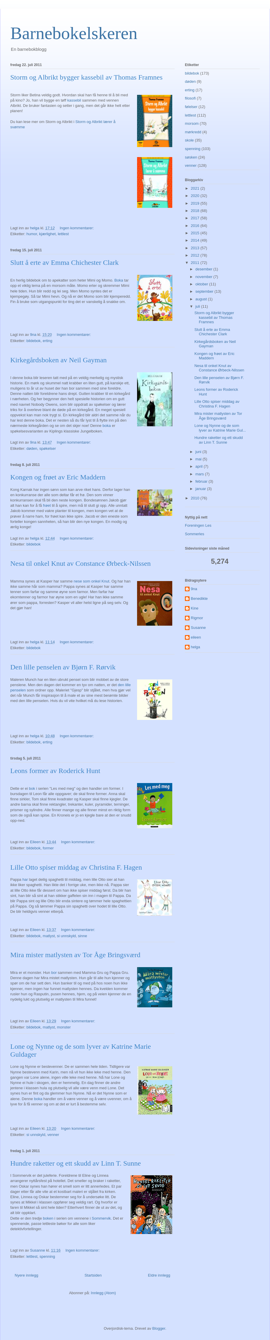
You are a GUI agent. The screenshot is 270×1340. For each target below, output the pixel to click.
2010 (195, 498)
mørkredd (193, 132)
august (201, 299)
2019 (195, 203)
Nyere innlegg (26, 1275)
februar (202, 481)
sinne (82, 936)
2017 (195, 218)
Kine (194, 608)
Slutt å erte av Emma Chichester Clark (64, 262)
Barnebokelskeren (73, 33)
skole (189, 140)
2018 (195, 210)
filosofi (190, 98)
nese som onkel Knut (91, 581)
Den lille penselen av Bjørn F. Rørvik (63, 667)
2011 (195, 262)
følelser (191, 107)
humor (31, 234)
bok (32, 788)
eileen (196, 637)
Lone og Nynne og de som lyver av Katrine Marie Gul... (220, 427)
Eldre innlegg (159, 1275)
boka (106, 425)
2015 (195, 233)
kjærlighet (47, 234)
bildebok (33, 341)
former (48, 848)
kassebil (74, 100)
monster (64, 1027)
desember (204, 269)
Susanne (198, 627)
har (25, 879)
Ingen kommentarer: (77, 228)
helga (195, 647)
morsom (192, 123)
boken (48, 1218)
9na (194, 589)
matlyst (49, 936)
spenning (47, 1256)
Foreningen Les (198, 525)
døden (31, 448)
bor (54, 972)
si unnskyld (66, 936)
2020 (195, 195)
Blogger (158, 1328)
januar (201, 488)
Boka (118, 280)
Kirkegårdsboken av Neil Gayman (58, 360)
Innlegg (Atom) (103, 1293)
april (199, 466)
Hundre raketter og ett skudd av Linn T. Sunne (75, 1163)
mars (200, 474)
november (204, 277)
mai (199, 459)
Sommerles (194, 534)
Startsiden (93, 1275)
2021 (195, 188)
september (205, 291)
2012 (195, 255)
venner (53, 1134)
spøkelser (47, 448)
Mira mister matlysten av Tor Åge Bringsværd (75, 955)
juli (198, 306)
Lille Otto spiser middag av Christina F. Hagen (76, 867)
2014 (195, 240)
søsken (191, 157)
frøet (47, 505)
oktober (202, 284)
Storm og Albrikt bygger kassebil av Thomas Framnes (86, 77)
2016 (195, 225)
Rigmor (197, 618)
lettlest (63, 234)
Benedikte (199, 598)
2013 (195, 248)
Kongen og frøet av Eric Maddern (58, 477)
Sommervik (101, 1218)
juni (199, 452)
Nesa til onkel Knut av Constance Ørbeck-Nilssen (80, 563)
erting (48, 341)
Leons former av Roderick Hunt (55, 771)
